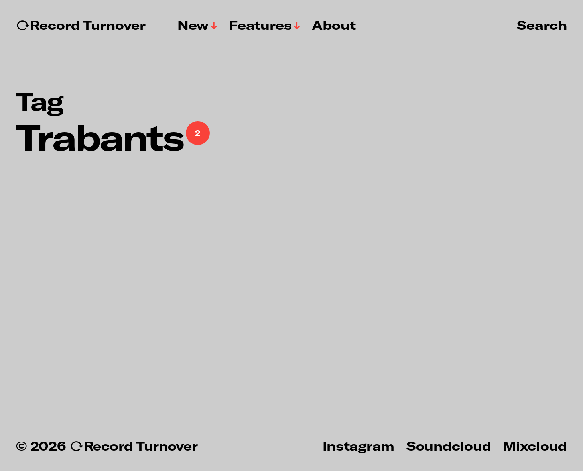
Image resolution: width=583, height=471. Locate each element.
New (193, 25)
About (334, 25)
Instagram (358, 445)
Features (260, 25)
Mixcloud (535, 445)
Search (542, 24)
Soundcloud (448, 445)
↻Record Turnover (81, 25)
